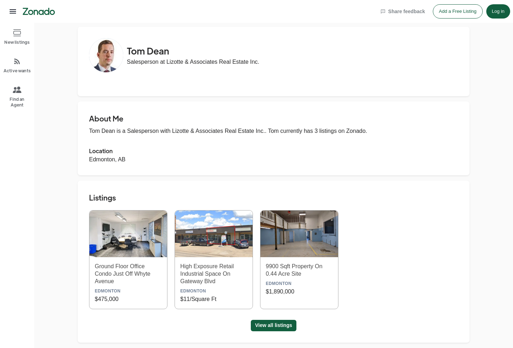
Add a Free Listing (458, 11)
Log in (498, 11)
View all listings (273, 325)
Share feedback (402, 11)
